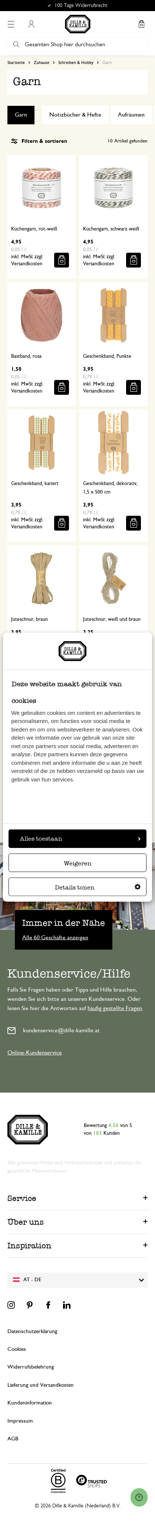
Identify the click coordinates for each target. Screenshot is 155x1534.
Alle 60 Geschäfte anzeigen (55, 938)
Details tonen (98, 887)
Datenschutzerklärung (32, 1331)
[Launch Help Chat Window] (139, 1497)
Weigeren (78, 863)
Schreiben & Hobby (75, 62)
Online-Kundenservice (34, 1053)
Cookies (16, 1349)
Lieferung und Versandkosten (40, 1385)
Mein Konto (31, 24)
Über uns (25, 1222)
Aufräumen (131, 115)
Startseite (16, 62)
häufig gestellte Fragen (115, 1008)
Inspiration (29, 1245)
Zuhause (41, 62)
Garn (21, 115)
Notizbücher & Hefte (75, 115)
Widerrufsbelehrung (30, 1367)
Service (21, 1198)
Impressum (20, 1421)
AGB (12, 1439)
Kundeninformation (29, 1403)
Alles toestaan (80, 838)
